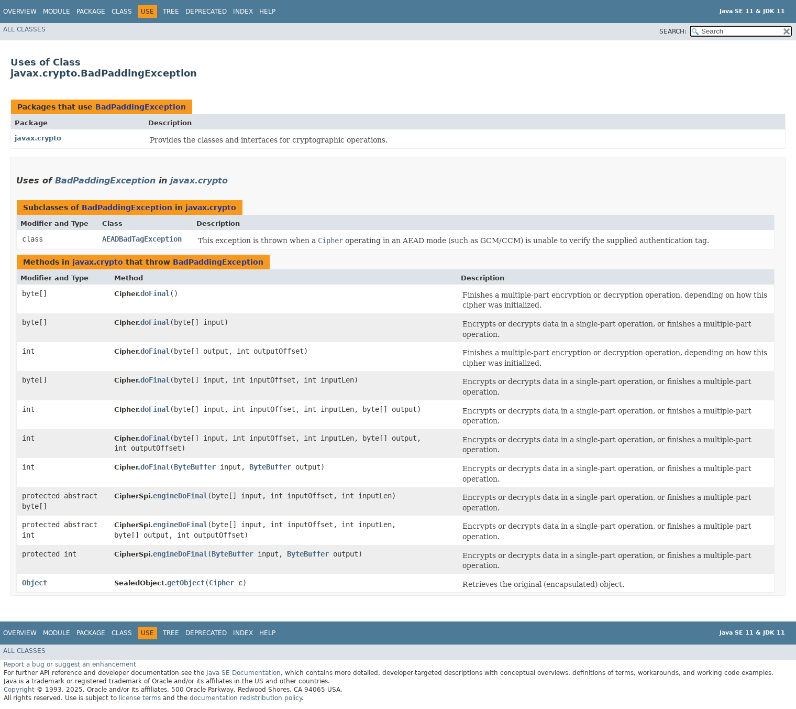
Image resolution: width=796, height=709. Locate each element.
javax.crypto (38, 138)
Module (56, 11)
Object (34, 583)
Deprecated (206, 11)
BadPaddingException (140, 107)
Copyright (19, 689)
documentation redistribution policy (246, 698)
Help (267, 11)
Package (90, 11)
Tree (171, 11)
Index (243, 11)
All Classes (24, 29)
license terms (140, 698)
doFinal (155, 293)
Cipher (221, 583)
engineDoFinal (180, 496)
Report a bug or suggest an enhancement (70, 664)
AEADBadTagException (142, 239)
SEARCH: (673, 31)
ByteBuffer (195, 467)
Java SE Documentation (243, 673)
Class (122, 11)
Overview (20, 11)
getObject (186, 583)
